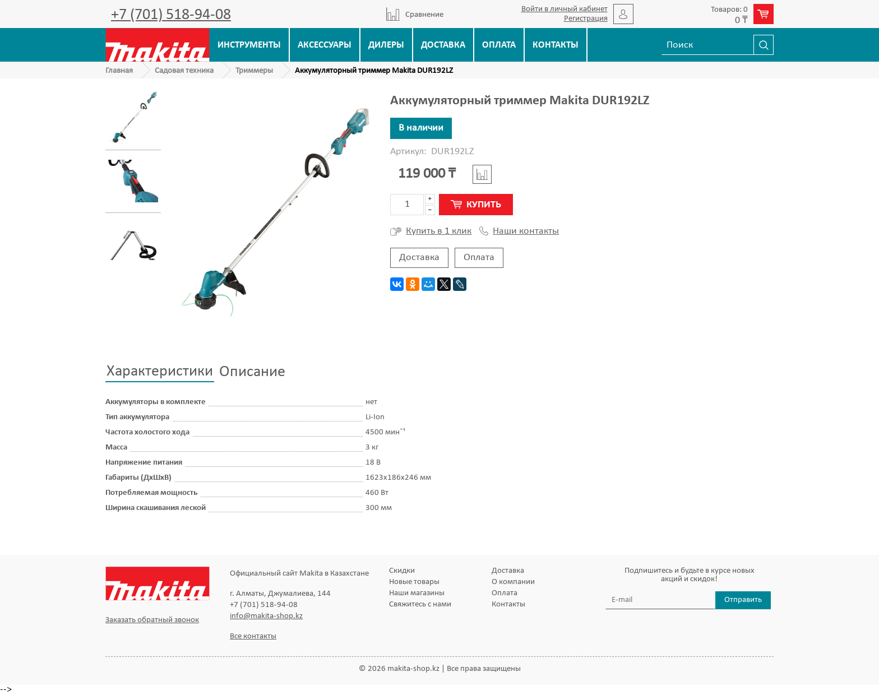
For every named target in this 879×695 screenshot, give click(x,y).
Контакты (556, 45)
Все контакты (253, 636)
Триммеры (254, 71)
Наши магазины (417, 593)
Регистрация (586, 19)
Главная (119, 71)
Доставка (443, 45)
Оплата (499, 45)
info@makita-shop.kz (266, 616)
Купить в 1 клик (430, 231)
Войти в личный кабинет (564, 9)
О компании (513, 582)
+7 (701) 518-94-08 (171, 15)
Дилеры (386, 45)
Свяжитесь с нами (420, 604)
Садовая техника (184, 71)
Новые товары (414, 582)
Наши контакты (519, 231)
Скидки (402, 571)
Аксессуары (324, 45)
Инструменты (249, 45)
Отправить (743, 600)
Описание (252, 372)
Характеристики (160, 371)
